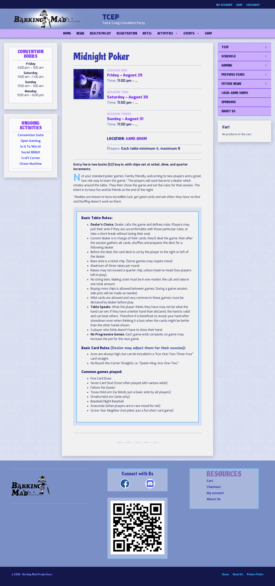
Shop (208, 33)
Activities (169, 33)
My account (224, 5)
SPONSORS (229, 102)
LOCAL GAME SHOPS (235, 93)
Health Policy (100, 33)
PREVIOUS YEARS (246, 75)
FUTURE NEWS (246, 84)
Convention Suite (31, 135)
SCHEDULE (246, 56)
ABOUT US (228, 111)
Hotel (147, 33)
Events (193, 33)
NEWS (80, 33)
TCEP (110, 17)
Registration (126, 33)
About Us (214, 499)
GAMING (246, 65)
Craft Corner (30, 158)
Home (67, 33)
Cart (239, 5)
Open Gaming (31, 141)
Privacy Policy (255, 574)
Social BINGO (30, 152)
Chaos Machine (30, 164)
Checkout (253, 5)
